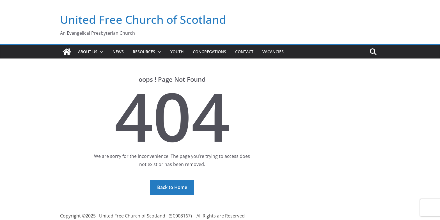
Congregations (209, 51)
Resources (144, 51)
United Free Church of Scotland (143, 19)
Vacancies (273, 51)
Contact (244, 51)
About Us (87, 51)
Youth (177, 51)
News (118, 51)
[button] (100, 52)
